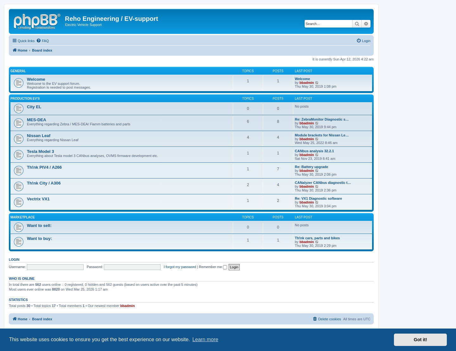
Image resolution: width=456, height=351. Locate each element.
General (18, 71)
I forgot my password (180, 267)
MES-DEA (36, 119)
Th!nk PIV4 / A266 (44, 167)
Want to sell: (39, 225)
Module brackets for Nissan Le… (322, 135)
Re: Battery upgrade (311, 167)
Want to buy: (39, 238)
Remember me (213, 267)
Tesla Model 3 (40, 151)
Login (14, 259)
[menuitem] (42, 41)
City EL (34, 106)
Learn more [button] (205, 339)
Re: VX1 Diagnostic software (318, 198)
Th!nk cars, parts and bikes (317, 238)
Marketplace (22, 217)
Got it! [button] (420, 339)
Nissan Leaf (38, 135)
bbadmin (307, 83)
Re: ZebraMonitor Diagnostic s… (322, 119)
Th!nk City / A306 (44, 183)
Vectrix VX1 (38, 199)
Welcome (36, 79)
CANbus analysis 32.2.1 (314, 151)
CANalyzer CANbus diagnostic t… (323, 183)
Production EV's (25, 98)
